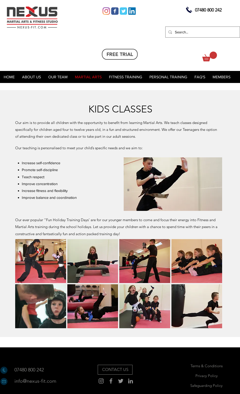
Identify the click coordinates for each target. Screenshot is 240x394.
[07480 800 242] (31, 370)
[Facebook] (111, 381)
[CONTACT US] (115, 370)
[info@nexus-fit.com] (35, 381)
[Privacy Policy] (206, 375)
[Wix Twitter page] (123, 11)
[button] (209, 56)
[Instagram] (106, 11)
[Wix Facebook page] (115, 11)
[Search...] (202, 32)
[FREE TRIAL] (120, 54)
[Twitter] (120, 381)
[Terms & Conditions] (206, 366)
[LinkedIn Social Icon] (132, 11)
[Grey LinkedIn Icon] (130, 381)
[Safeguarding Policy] (206, 385)
